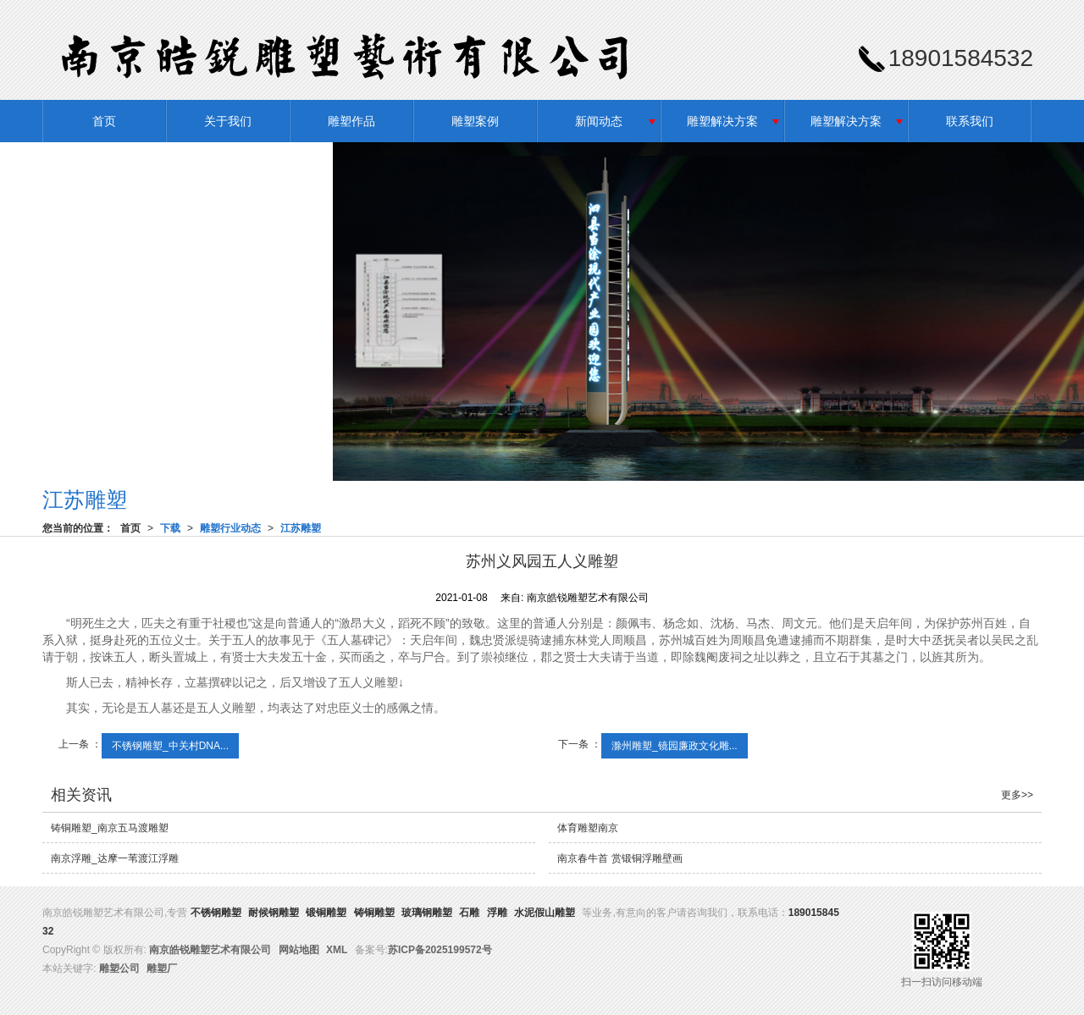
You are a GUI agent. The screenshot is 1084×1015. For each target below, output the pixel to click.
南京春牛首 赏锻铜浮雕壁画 (619, 858)
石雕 (469, 912)
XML (336, 950)
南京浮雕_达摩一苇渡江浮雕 (115, 858)
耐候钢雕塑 (273, 912)
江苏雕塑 (300, 528)
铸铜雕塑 (374, 912)
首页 (104, 121)
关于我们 (228, 121)
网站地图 (299, 950)
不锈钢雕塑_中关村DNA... (170, 746)
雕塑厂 (162, 968)
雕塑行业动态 (230, 528)
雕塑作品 (351, 121)
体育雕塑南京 (587, 828)
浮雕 (497, 912)
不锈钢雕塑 (216, 912)
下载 (170, 528)
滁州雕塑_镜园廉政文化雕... (674, 746)
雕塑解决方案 (722, 121)
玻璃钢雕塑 (426, 912)
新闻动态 (598, 121)
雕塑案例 (475, 121)
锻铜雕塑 (326, 912)
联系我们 (969, 121)
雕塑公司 (119, 968)
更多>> (1017, 795)
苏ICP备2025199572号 (440, 950)
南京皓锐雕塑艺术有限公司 (210, 950)
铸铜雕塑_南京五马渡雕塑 (110, 828)
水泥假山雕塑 (544, 912)
